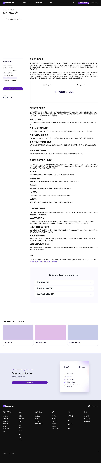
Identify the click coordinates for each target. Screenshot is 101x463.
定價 (51, 2)
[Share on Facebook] (8, 97)
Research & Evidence (8, 75)
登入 (74, 2)
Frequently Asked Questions (10, 80)
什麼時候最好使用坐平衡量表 (10, 70)
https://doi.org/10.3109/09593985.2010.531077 (44, 319)
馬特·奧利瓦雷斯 (11, 19)
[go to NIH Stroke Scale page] (50, 389)
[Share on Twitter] (11, 97)
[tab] (47, 85)
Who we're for (39, 2)
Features (26, 2)
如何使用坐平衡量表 (8, 67)
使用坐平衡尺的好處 (8, 72)
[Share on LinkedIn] (4, 97)
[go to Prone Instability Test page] (83, 389)
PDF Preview (6, 77)
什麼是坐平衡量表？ (8, 65)
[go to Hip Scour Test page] (18, 389)
